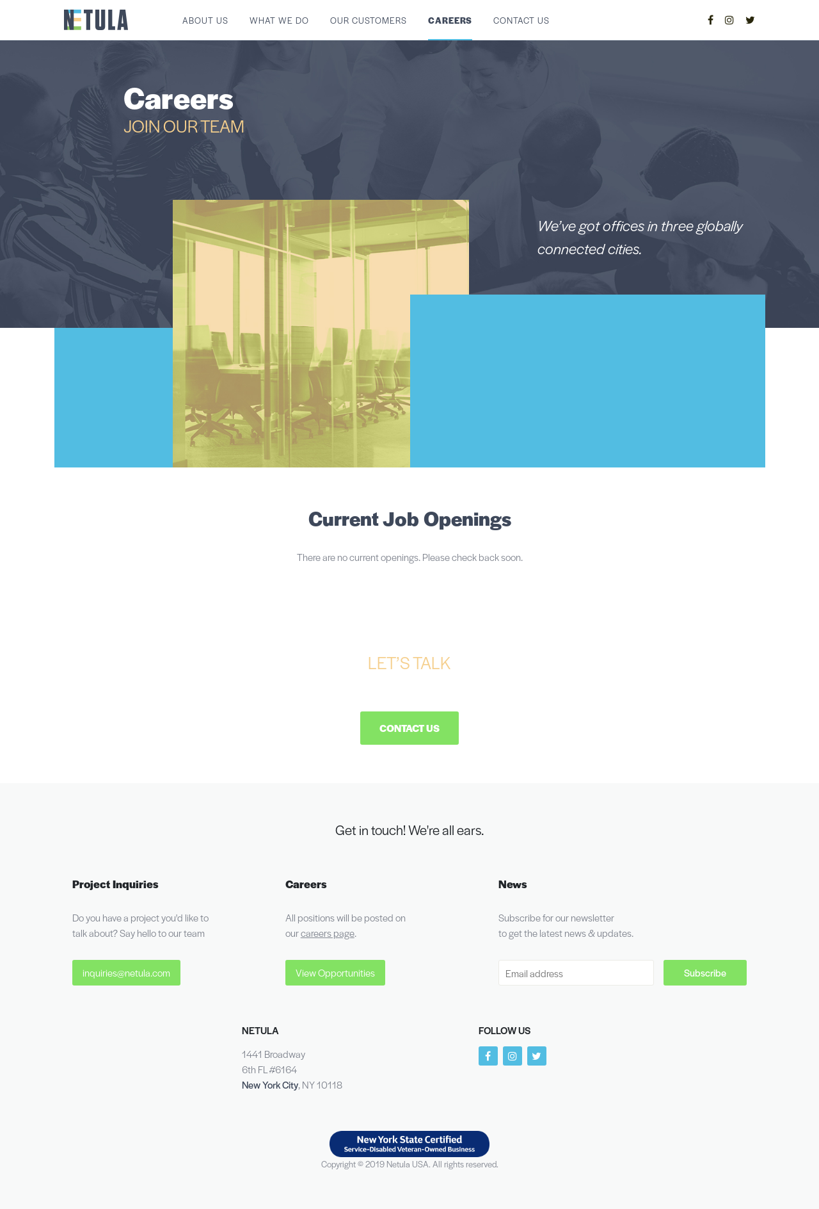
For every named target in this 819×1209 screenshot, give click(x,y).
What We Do (279, 20)
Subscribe (705, 972)
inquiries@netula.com (126, 972)
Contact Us (521, 20)
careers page (327, 932)
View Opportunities (335, 972)
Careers (450, 20)
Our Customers (368, 20)
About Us (205, 20)
